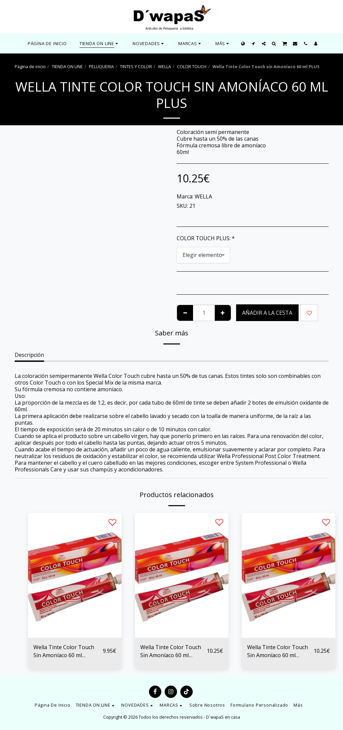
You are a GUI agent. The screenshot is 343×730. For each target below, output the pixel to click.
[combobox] (203, 255)
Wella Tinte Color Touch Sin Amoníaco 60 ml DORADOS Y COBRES (170, 651)
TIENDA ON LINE (67, 66)
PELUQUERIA (101, 66)
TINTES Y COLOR (136, 66)
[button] (149, 43)
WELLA (164, 66)
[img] (75, 575)
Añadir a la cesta (267, 312)
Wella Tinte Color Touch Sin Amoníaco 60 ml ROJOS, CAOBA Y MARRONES (277, 651)
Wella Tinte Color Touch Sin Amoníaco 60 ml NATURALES (63, 651)
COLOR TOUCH (191, 66)
